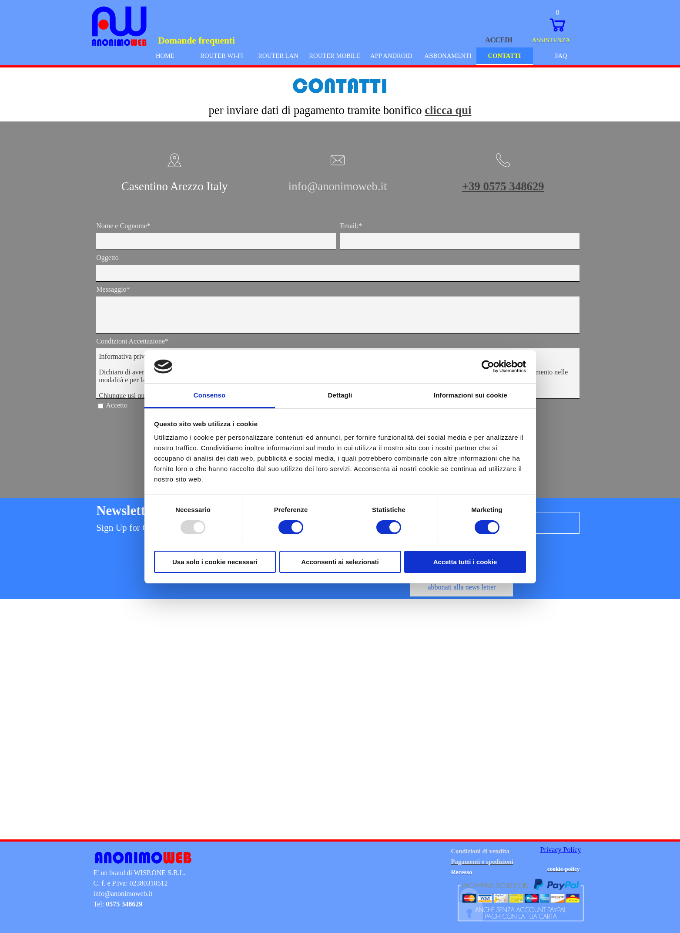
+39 (503, 186)
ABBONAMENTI (447, 55)
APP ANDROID (391, 55)
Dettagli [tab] (340, 395)
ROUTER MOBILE (334, 55)
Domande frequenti (196, 40)
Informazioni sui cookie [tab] (470, 395)
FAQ (561, 55)
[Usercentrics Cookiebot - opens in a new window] (488, 366)
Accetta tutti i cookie (465, 562)
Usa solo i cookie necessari (215, 562)
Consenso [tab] (209, 395)
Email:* (351, 225)
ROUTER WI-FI (221, 55)
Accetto (116, 405)
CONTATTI (504, 55)
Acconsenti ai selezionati (340, 562)
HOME (165, 55)
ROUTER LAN (278, 55)
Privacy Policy (560, 849)
